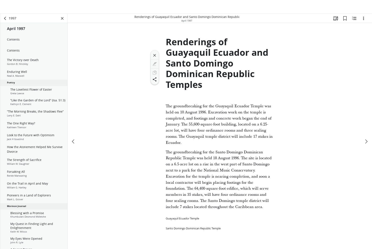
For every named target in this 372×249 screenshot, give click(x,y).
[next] (366, 129)
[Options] (363, 20)
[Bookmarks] (345, 20)
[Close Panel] (62, 20)
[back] (5, 20)
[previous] (73, 129)
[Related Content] (354, 20)
